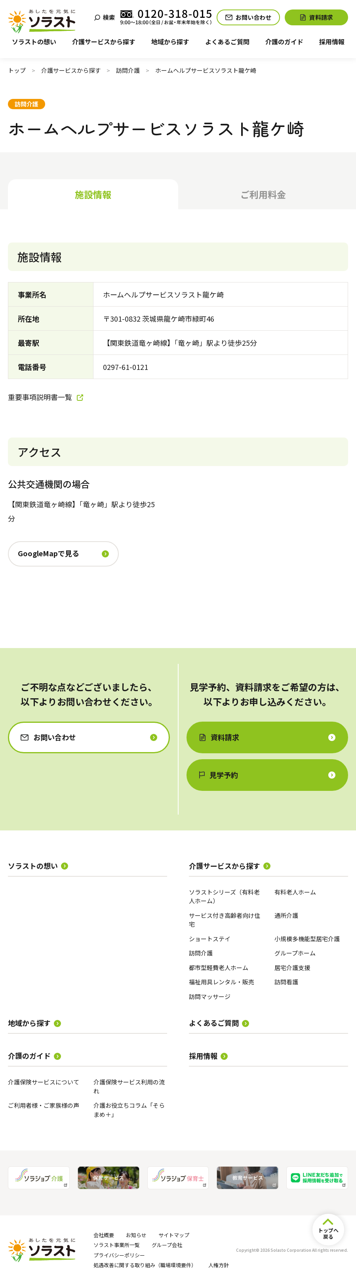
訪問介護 (128, 70)
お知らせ (136, 1235)
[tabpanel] (178, 425)
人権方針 (218, 1265)
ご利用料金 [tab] (263, 194)
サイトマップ (173, 1235)
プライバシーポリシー (119, 1255)
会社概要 (103, 1235)
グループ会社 (167, 1245)
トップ (17, 70)
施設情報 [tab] (93, 194)
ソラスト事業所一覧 (116, 1245)
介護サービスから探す (71, 70)
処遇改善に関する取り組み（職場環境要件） (144, 1265)
